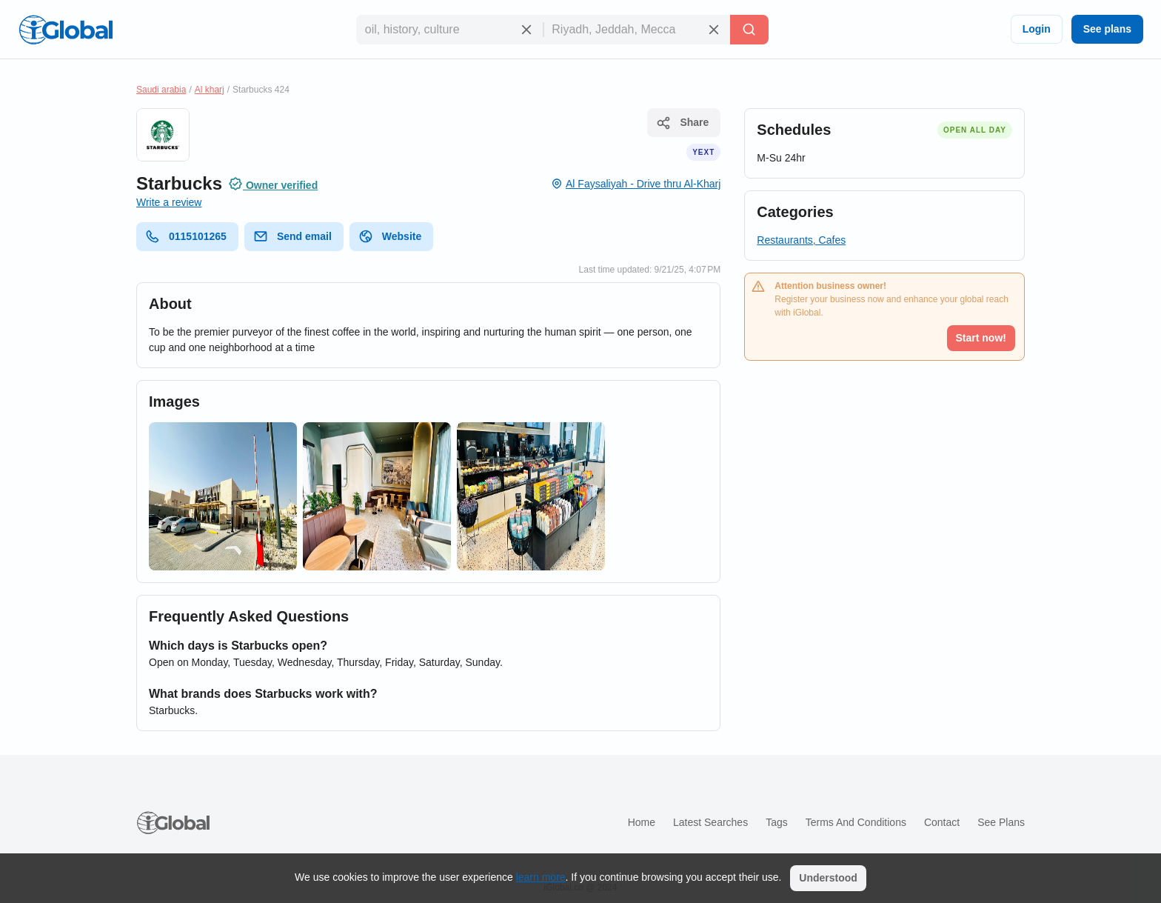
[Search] (749, 29)
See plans (1107, 29)
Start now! (981, 338)
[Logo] (66, 29)
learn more (541, 877)
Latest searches (710, 822)
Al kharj (209, 89)
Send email (292, 236)
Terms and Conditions (856, 822)
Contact (942, 822)
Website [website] (389, 236)
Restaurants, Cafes (801, 240)
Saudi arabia (161, 89)
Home (641, 822)
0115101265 (186, 236)
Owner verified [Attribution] (273, 183)
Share (682, 123)
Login (1037, 29)
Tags (777, 822)
